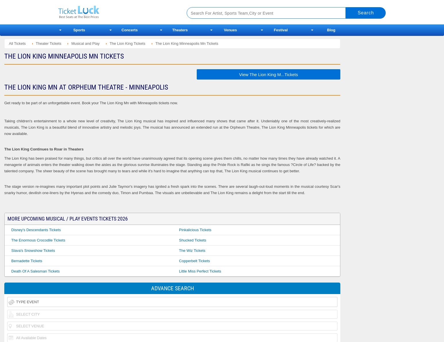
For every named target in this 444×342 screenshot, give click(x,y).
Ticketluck (115, 12)
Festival (281, 30)
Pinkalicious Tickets (195, 230)
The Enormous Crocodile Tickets (38, 240)
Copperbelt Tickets (194, 261)
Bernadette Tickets (26, 261)
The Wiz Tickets (192, 250)
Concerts (129, 30)
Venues (230, 30)
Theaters (180, 30)
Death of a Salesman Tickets (35, 271)
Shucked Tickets (192, 240)
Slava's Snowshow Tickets (33, 250)
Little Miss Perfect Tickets (200, 271)
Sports (79, 30)
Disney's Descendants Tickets (36, 230)
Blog (331, 30)
